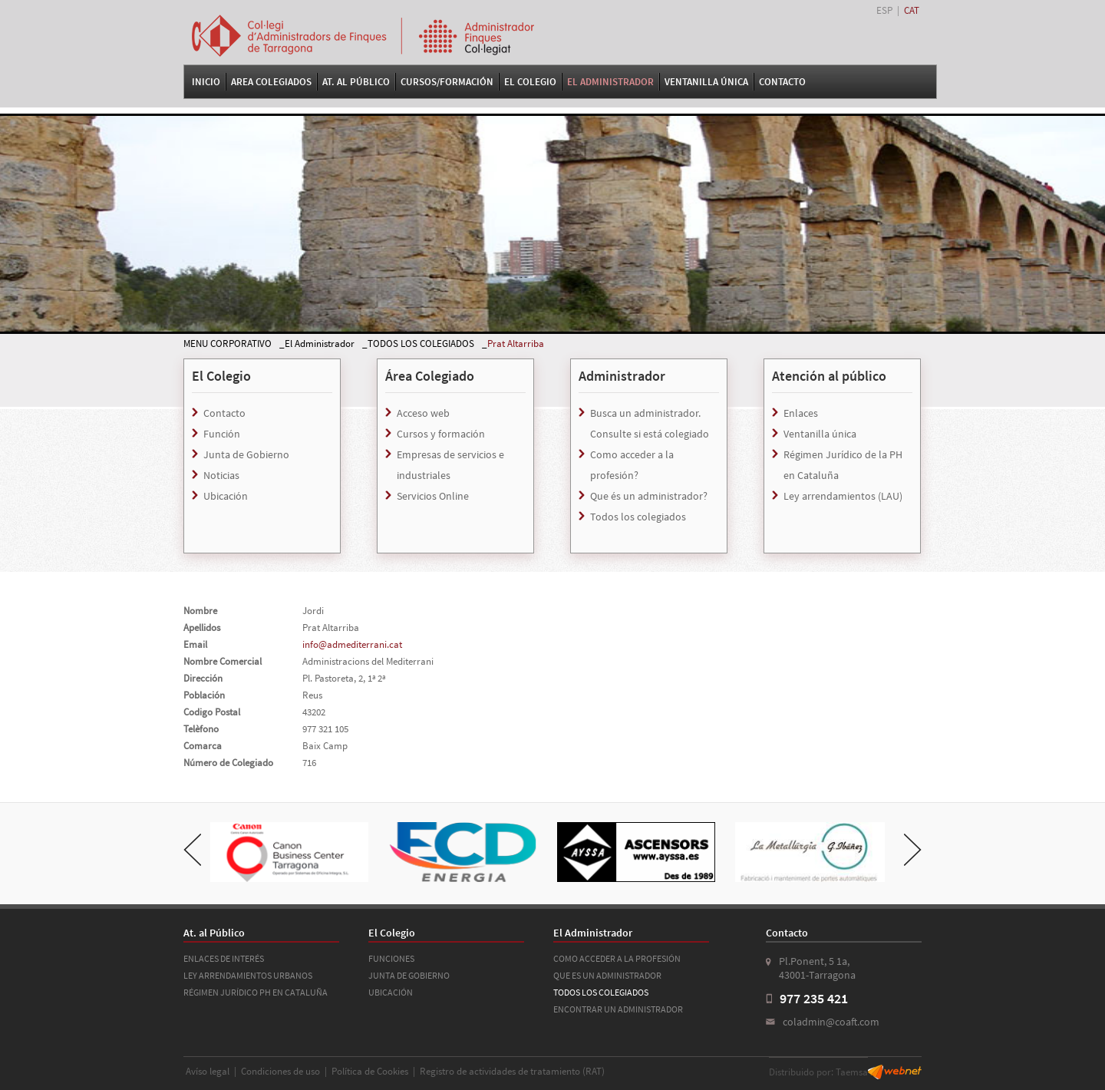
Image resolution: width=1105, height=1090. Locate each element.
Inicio (206, 81)
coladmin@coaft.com (831, 1022)
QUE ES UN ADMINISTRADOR (607, 975)
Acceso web (423, 413)
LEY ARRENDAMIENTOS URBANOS (247, 975)
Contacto (782, 81)
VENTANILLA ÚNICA (706, 81)
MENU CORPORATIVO (227, 343)
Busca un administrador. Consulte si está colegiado (649, 423)
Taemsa (852, 1071)
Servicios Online (433, 496)
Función (221, 434)
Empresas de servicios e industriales (450, 465)
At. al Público (356, 81)
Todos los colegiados (638, 517)
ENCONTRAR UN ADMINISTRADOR (618, 1009)
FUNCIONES (391, 958)
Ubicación (225, 496)
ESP (884, 10)
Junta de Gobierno (246, 454)
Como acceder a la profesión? (632, 465)
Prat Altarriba (515, 343)
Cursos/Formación (447, 81)
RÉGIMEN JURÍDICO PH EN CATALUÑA (255, 992)
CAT (911, 10)
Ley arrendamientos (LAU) (842, 496)
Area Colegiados (271, 81)
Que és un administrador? (649, 496)
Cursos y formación (441, 434)
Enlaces (800, 413)
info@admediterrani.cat (352, 644)
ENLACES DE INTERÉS (223, 958)
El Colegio (530, 81)
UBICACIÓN (390, 992)
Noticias (221, 475)
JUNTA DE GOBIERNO (409, 975)
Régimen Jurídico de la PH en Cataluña (842, 465)
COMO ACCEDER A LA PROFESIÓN (617, 958)
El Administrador (610, 81)
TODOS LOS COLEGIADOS (421, 343)
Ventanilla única (819, 434)
